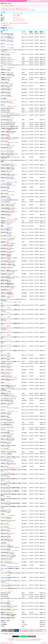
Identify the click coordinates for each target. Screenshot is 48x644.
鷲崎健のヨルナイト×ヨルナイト (7, 612)
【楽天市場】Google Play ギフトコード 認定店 (26, 9)
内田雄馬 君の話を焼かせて (6, 89)
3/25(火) (41, 85)
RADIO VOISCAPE (4, 594)
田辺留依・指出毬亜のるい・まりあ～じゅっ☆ (10, 276)
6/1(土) (41, 474)
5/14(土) (41, 580)
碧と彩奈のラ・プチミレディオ (7, 40)
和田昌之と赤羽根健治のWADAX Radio (8, 614)
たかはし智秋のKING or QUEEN (7, 245)
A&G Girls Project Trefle (5, 111)
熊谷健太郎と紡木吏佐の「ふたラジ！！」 (9, 174)
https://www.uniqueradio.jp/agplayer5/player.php (19, 20)
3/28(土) (41, 61)
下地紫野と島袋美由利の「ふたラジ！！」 (9, 208)
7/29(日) (41, 126)
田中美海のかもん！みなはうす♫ (7, 273)
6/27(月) (41, 327)
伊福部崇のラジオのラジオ (6, 77)
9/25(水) (41, 235)
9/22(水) (41, 115)
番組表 (6, 5)
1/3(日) (41, 382)
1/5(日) (41, 204)
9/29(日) (41, 463)
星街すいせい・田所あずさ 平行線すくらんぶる (10, 456)
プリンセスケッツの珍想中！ (6, 453)
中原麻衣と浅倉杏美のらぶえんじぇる (8, 385)
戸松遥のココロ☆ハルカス (6, 372)
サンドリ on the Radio (5, 201)
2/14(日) (41, 393)
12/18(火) (41, 596)
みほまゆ (2, 514)
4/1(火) (41, 98)
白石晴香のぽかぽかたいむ (6, 214)
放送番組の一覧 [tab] (4, 27)
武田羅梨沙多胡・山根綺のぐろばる (8, 264)
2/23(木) (41, 422)
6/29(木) (41, 435)
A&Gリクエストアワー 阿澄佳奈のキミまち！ (10, 126)
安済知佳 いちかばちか (5, 54)
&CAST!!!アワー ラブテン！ (6, 57)
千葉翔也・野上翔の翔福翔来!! (7, 292)
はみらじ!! (3, 409)
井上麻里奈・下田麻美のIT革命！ (7, 74)
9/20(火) (41, 445)
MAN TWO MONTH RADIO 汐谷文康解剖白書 (10, 490)
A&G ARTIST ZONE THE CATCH (7, 108)
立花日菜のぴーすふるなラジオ (7, 267)
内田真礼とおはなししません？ (7, 85)
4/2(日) (41, 523)
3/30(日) (41, 92)
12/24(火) (41, 419)
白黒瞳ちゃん (3, 217)
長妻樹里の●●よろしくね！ (6, 393)
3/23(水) (41, 36)
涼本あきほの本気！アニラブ (6, 232)
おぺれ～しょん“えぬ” (5, 144)
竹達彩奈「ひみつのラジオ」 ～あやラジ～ (9, 257)
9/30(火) (41, 33)
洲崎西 (2, 225)
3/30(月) (41, 110)
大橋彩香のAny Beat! (5, 134)
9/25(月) (41, 363)
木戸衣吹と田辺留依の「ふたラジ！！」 (9, 164)
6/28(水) (41, 355)
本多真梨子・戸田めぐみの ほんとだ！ (8, 463)
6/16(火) (41, 592)
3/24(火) (41, 74)
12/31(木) (41, 332)
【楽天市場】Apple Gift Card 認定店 (9, 9)
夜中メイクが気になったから (6, 561)
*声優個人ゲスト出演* (5, 620)
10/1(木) (41, 122)
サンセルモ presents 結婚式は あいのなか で (9, 199)
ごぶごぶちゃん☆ (4, 190)
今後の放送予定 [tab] (11, 27)
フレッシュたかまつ (5, 448)
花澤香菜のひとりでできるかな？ (7, 403)
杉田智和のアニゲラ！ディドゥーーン (8, 220)
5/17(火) (41, 361)
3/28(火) (41, 193)
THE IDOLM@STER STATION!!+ (7, 33)
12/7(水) (41, 398)
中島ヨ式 (2, 382)
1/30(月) (41, 153)
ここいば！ (3, 180)
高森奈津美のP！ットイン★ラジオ (8, 251)
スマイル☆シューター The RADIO (7, 238)
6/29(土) (41, 273)
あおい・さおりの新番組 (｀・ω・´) (8, 36)
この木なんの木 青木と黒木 (6, 183)
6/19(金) (41, 439)
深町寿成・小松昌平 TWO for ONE (8, 439)
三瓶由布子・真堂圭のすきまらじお (8, 204)
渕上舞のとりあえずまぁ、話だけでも (8, 445)
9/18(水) (41, 95)
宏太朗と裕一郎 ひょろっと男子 (7, 177)
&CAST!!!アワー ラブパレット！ (7, 61)
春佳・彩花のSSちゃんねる (6, 419)
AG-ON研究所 (3, 98)
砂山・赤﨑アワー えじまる (6, 235)
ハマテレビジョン (4, 406)
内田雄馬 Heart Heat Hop (6, 92)
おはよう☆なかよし (5, 141)
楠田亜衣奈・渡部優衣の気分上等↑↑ (8, 167)
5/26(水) (41, 89)
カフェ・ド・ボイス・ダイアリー (7, 150)
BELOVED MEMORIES (5, 432)
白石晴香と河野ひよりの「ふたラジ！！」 (9, 211)
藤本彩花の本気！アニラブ (6, 442)
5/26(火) (41, 72)
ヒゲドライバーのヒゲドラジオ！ (7, 427)
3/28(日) (41, 222)
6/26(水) (41, 257)
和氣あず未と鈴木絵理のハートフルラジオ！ (10, 609)
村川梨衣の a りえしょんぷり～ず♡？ (8, 520)
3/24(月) (41, 366)
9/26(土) (41, 264)
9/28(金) (41, 598)
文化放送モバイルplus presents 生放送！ (9, 451)
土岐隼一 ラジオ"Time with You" (7, 369)
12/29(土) (41, 270)
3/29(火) (41, 388)
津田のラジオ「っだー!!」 (6, 355)
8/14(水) (41, 241)
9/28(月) (41, 190)
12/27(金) (41, 432)
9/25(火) (41, 510)
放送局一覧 (11, 5)
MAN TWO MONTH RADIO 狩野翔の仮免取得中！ (11, 487)
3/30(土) (41, 469)
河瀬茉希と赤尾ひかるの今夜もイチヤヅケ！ (10, 153)
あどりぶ (2, 43)
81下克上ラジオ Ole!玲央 (6, 95)
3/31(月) (41, 620)
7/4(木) (41, 568)
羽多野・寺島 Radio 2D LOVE (7, 400)
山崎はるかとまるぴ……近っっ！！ (8, 533)
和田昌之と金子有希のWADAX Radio (8, 617)
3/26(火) (41, 514)
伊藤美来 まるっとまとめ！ (6, 69)
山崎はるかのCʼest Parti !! (6, 536)
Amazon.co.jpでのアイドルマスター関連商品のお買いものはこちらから (15, 8)
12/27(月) (41, 533)
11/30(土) (41, 503)
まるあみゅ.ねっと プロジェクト (8, 642)
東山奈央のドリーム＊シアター (7, 363)
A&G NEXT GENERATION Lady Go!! (8, 122)
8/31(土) (41, 577)
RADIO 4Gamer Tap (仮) (5, 592)
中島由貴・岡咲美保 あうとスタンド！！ (9, 379)
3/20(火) (41, 232)
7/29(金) (41, 506)
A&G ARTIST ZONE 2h (5, 110)
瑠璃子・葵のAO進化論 (5, 602)
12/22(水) (41, 539)
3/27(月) (41, 309)
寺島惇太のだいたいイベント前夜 (7, 358)
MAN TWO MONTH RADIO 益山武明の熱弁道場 (10, 503)
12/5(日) (41, 395)
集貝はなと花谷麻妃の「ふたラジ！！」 (9, 286)
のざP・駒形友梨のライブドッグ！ (8, 395)
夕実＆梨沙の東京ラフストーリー (7, 552)
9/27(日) (41, 617)
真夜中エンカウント (5, 466)
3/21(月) (41, 46)
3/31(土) (41, 251)
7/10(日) (41, 134)
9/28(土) (41, 248)
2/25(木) (41, 323)
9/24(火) (41, 131)
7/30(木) (41, 336)
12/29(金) (41, 82)
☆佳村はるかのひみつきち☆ (6, 558)
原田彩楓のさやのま (5, 416)
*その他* (2, 626)
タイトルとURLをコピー (31, 636)
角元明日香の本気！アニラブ (6, 147)
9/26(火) (41, 245)
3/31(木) (41, 517)
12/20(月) (41, 196)
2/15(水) (41, 77)
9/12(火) (41, 626)
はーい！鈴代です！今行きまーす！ (8, 422)
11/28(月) (41, 305)
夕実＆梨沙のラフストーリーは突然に (8, 555)
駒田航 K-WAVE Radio (5, 187)
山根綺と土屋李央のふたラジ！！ (7, 539)
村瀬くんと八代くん (5, 523)
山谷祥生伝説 (3, 542)
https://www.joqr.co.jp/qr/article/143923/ (20, 23)
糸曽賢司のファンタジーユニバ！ (7, 72)
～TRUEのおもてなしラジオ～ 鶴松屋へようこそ (10, 361)
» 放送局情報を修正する (6, 25)
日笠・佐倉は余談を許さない (6, 424)
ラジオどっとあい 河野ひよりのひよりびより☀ (10, 585)
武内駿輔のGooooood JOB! (6, 254)
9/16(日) (41, 177)
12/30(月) (41, 536)
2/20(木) (41, 612)
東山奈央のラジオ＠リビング (6, 366)
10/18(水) (41, 280)
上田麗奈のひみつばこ (5, 79)
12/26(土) (41, 164)
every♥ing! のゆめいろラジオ (6, 101)
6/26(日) (41, 614)
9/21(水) (41, 289)
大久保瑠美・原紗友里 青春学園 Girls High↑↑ (9, 128)
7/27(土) (41, 478)
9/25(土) (41, 483)
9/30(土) (41, 128)
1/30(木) (41, 64)
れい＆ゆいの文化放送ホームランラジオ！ (9, 606)
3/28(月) (41, 144)
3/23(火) (41, 376)
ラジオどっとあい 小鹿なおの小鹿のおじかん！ (10, 577)
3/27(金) (41, 358)
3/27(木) (41, 369)
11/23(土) (41, 40)
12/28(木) (41, 69)
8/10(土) (41, 57)
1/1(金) (41, 187)
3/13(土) (41, 208)
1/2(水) (41, 167)
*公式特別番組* (4, 624)
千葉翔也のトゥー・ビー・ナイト (7, 296)
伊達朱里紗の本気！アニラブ (6, 289)
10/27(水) (41, 318)
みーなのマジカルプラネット (6, 517)
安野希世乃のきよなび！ (6, 530)
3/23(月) (41, 448)
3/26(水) (41, 292)
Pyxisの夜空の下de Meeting (6, 435)
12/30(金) (41, 137)
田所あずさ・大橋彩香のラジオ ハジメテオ (9, 270)
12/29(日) (41, 141)
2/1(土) (41, 494)
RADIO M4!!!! (3, 565)
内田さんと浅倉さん (5, 82)
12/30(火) (41, 283)
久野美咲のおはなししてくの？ (7, 171)
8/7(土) (41, 119)
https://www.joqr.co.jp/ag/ (16, 17)
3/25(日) (41, 609)
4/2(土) (41, 160)
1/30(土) (41, 286)
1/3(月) (41, 594)
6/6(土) (41, 498)
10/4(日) (41, 409)
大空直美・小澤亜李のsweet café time (8, 131)
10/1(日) (41, 456)
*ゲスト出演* (3, 622)
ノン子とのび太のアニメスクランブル (8, 398)
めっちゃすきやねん (5, 526)
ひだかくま (3, 429)
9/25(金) (41, 147)
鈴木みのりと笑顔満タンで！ (6, 229)
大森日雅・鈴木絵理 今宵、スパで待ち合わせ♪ (10, 137)
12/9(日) (41, 624)
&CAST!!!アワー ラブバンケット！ (7, 59)
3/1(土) (41, 199)
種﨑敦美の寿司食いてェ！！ (6, 280)
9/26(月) (41, 49)
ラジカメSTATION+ (5, 596)
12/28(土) (41, 43)
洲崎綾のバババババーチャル (6, 222)
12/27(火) (41, 150)
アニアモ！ (3, 46)
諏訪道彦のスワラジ (5, 241)
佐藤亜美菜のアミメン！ (6, 196)
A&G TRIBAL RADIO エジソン (7, 119)
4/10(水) (41, 59)
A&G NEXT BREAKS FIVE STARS (7, 124)
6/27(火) (41, 299)
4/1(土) (41, 101)
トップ (2, 5)
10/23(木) (41, 79)
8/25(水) (41, 341)
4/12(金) (41, 157)
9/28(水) (41, 451)
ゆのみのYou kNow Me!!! (5, 549)
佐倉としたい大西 (4, 193)
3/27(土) (41, 174)
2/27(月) (41, 314)
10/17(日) (41, 427)
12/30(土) (41, 276)
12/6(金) (41, 124)
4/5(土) (41, 385)
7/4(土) (41, 111)
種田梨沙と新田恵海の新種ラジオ (7, 283)
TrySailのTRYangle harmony (6, 376)
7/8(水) (41, 466)
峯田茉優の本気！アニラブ (6, 510)
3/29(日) (41, 54)
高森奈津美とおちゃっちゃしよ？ (7, 248)
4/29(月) (41, 622)
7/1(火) (41, 453)
